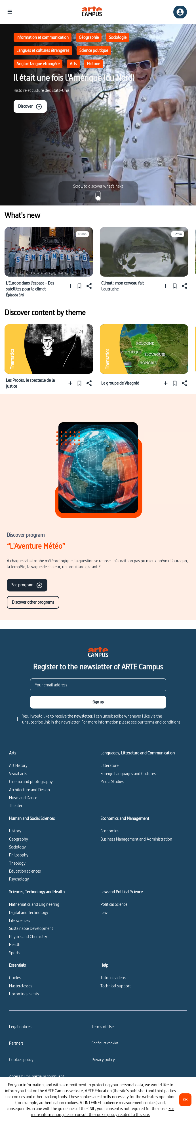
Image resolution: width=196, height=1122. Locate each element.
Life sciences (19, 920)
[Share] (88, 285)
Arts (73, 64)
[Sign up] (98, 702)
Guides (15, 978)
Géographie (89, 37)
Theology (17, 863)
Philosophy (18, 855)
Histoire (93, 64)
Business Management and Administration (136, 839)
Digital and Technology (28, 912)
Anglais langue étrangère (38, 64)
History (15, 831)
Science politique (93, 50)
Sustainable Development (31, 928)
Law (104, 912)
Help (104, 965)
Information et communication (42, 37)
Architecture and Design (29, 790)
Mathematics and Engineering (34, 904)
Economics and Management (124, 818)
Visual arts (18, 774)
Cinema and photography (31, 781)
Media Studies (112, 781)
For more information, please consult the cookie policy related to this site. (102, 1111)
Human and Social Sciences (32, 818)
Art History (18, 765)
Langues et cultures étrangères (42, 50)
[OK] (185, 1099)
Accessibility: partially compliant (36, 1076)
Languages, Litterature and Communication (137, 753)
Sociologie (118, 37)
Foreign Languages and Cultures (128, 774)
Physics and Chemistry (28, 936)
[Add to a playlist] (71, 285)
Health (14, 944)
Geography (18, 839)
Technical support (115, 986)
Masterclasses (20, 986)
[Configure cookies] (105, 1043)
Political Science (113, 904)
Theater (15, 806)
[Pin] (79, 285)
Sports (14, 953)
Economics (109, 831)
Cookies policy (21, 1059)
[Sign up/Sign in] (180, 12)
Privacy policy (103, 1059)
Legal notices (20, 1027)
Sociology (17, 847)
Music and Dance (23, 798)
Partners (16, 1043)
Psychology (19, 879)
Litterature (109, 765)
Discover (30, 106)
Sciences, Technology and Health (37, 891)
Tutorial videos (113, 978)
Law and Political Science (121, 891)
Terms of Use (103, 1027)
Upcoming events (24, 994)
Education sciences (25, 871)
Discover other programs (33, 602)
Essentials (17, 965)
